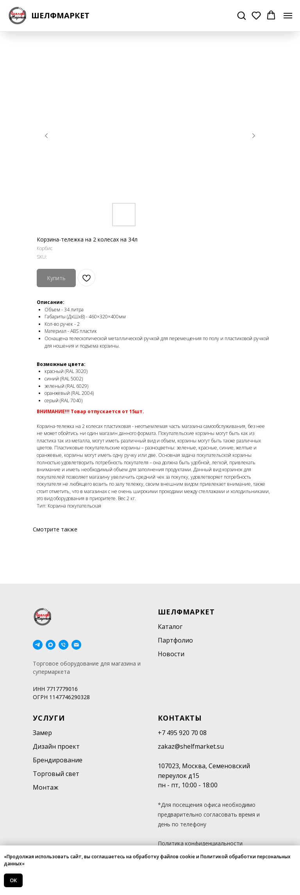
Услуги (49, 718)
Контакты (180, 718)
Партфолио (175, 640)
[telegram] (38, 645)
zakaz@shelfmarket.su (191, 746)
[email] (76, 645)
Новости (171, 654)
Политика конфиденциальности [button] (200, 843)
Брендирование (57, 760)
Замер (42, 732)
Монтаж (45, 787)
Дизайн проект (56, 746)
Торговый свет (56, 773)
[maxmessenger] (50, 645)
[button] (241, 15)
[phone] (63, 645)
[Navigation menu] (288, 15)
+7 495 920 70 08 (182, 732)
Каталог (170, 626)
